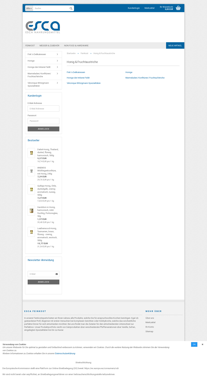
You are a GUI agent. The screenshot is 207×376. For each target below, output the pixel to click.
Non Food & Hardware (76, 45)
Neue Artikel (175, 45)
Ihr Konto (150, 327)
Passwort (32, 115)
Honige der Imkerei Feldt (78, 78)
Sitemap (149, 331)
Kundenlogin (134, 8)
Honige (128, 72)
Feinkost (30, 45)
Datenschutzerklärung (65, 353)
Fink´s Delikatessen (76, 72)
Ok (194, 344)
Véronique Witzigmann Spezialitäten (84, 83)
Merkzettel (149, 8)
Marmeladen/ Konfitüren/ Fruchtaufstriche (144, 78)
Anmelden (43, 129)
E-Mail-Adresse (35, 103)
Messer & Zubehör (49, 45)
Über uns (150, 318)
